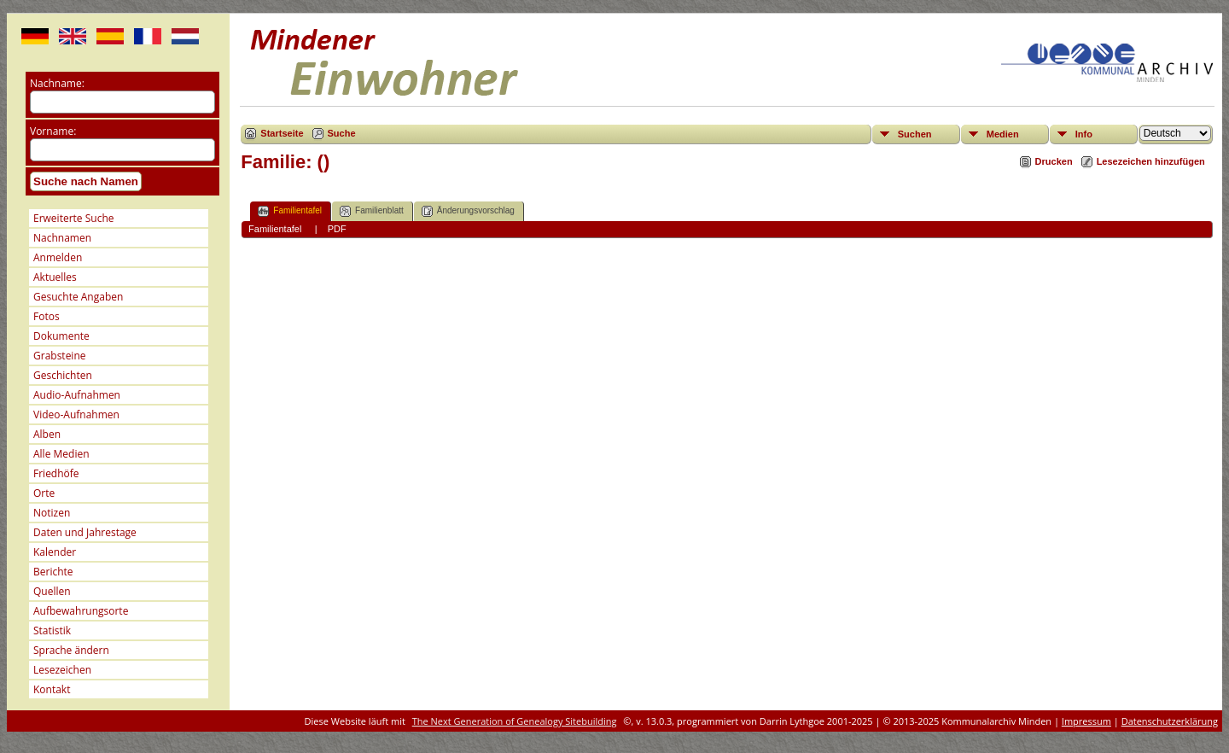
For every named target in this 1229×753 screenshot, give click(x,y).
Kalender (54, 552)
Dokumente (61, 336)
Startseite (281, 133)
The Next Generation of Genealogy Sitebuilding (514, 721)
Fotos (46, 316)
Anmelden (57, 257)
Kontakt (51, 689)
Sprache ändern (71, 650)
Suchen (915, 134)
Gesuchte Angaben (78, 296)
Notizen (51, 512)
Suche (342, 133)
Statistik (52, 630)
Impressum (1086, 721)
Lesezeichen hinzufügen (1151, 161)
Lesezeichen (62, 670)
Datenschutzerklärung (1169, 721)
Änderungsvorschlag (468, 211)
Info (1083, 134)
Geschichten (62, 375)
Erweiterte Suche (73, 218)
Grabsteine (59, 355)
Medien (1003, 134)
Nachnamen (62, 238)
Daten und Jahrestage (85, 532)
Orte (44, 493)
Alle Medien (61, 454)
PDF (337, 229)
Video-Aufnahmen (76, 414)
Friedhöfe (56, 473)
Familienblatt (372, 211)
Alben (47, 434)
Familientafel (290, 211)
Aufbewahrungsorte (80, 611)
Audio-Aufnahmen (76, 395)
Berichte (53, 571)
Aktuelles (55, 277)
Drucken (1054, 161)
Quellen (52, 591)
